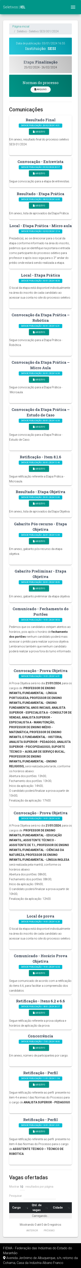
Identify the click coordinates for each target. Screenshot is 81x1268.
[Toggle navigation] (73, 7)
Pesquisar (32, 1195)
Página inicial (20, 26)
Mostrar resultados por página (31, 1186)
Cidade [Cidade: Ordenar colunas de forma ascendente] (58, 1207)
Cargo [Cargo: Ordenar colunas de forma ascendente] (16, 1207)
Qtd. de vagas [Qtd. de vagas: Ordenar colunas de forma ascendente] (37, 1207)
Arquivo (41, 89)
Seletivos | (14, 7)
